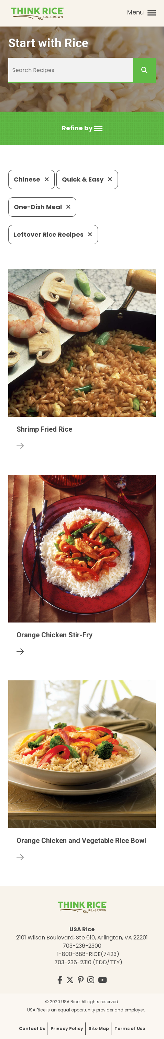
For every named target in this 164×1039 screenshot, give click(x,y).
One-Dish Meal (42, 207)
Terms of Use (129, 1028)
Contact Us (32, 1028)
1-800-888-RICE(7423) (88, 954)
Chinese (31, 179)
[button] (82, 128)
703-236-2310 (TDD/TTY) (88, 962)
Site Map (99, 1028)
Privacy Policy (67, 1028)
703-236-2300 (82, 946)
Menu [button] (141, 12)
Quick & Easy (87, 179)
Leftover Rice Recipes (53, 234)
